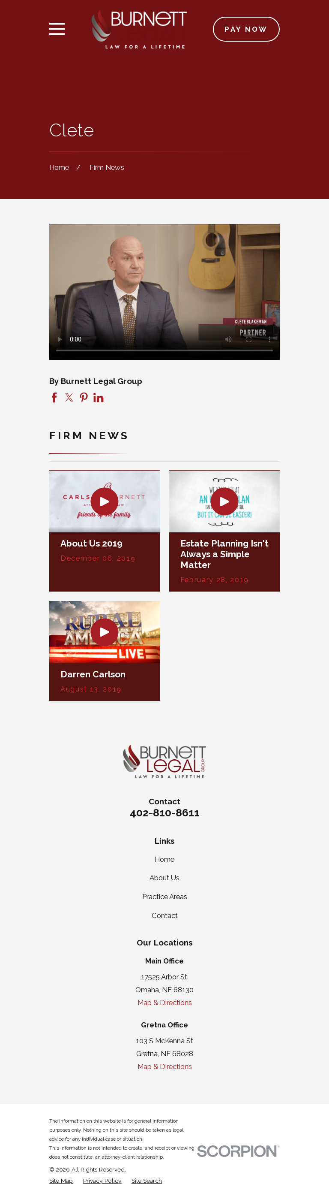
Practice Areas (164, 896)
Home (164, 859)
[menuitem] (61, 1180)
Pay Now (246, 29)
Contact (165, 915)
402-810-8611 (165, 812)
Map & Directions (165, 1002)
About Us (164, 877)
